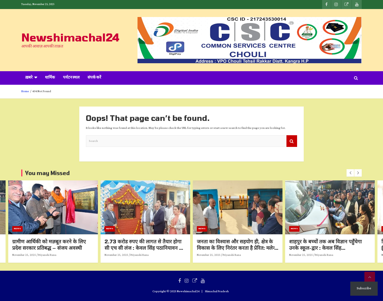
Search (291, 141)
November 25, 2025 (53, 255)
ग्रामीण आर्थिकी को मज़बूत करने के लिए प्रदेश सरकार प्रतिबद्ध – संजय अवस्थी (78, 244)
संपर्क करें (94, 78)
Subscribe (364, 288)
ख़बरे (28, 78)
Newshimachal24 (70, 37)
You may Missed (47, 173)
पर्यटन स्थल (71, 78)
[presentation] (350, 173)
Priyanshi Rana (76, 255)
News (46, 228)
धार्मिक (50, 78)
